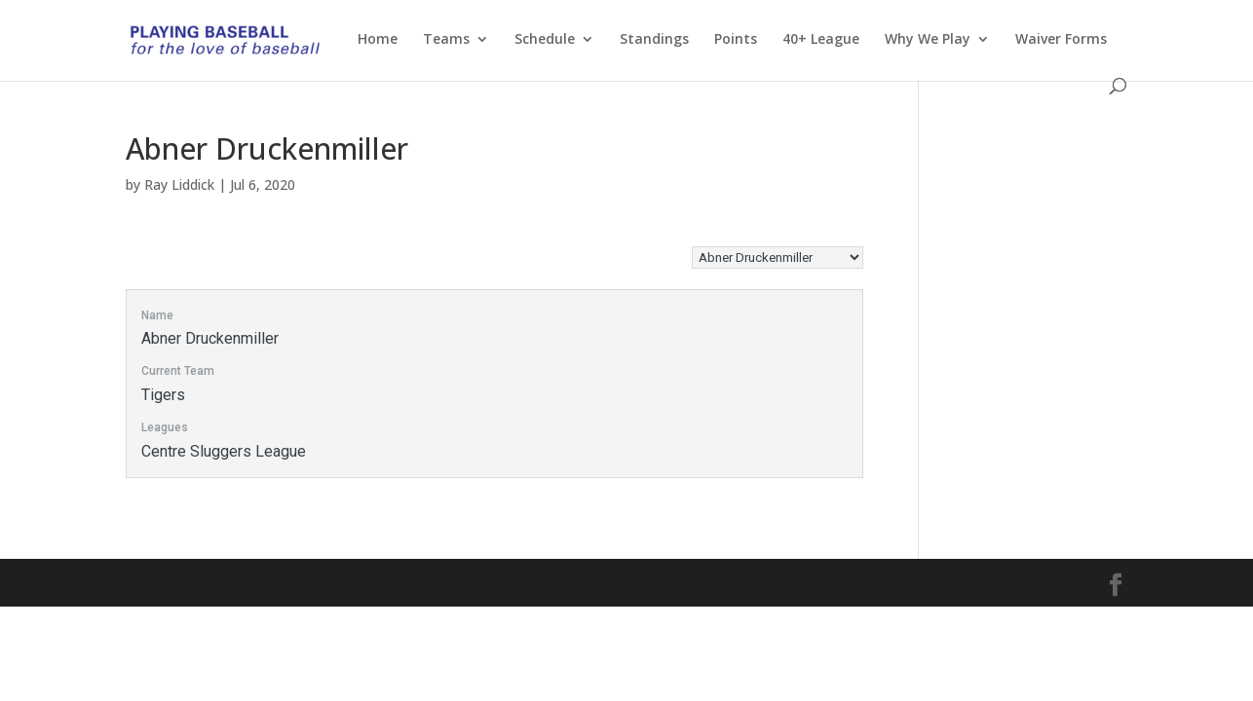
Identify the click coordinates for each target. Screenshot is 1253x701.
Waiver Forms (1061, 40)
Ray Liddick (179, 184)
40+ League (820, 40)
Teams (446, 40)
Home (378, 40)
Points (735, 40)
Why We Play (927, 40)
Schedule (544, 40)
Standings (654, 40)
